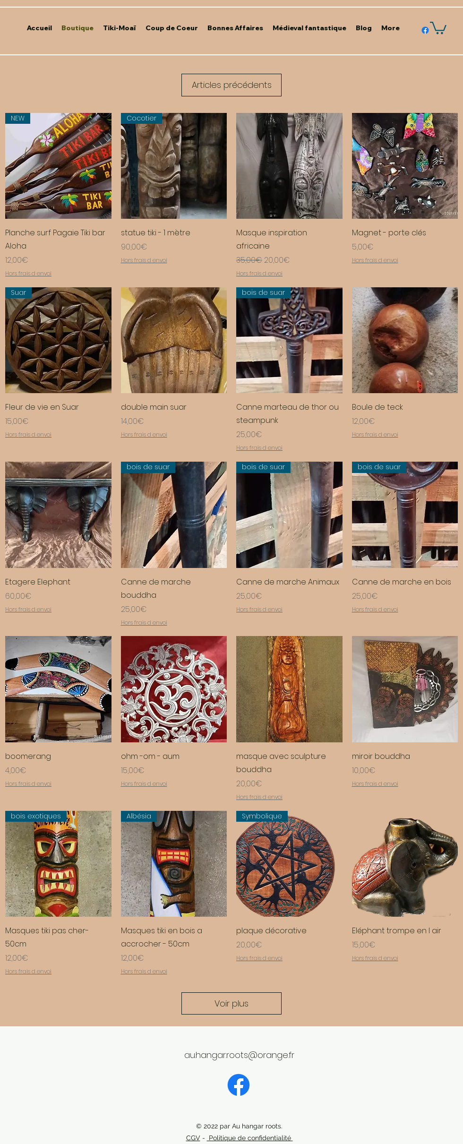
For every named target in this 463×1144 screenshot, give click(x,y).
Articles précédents (232, 85)
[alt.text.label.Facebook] (425, 30)
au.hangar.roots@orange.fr (239, 1055)
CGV (193, 1138)
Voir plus (231, 1003)
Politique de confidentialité (250, 1138)
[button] (438, 27)
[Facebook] (238, 1085)
